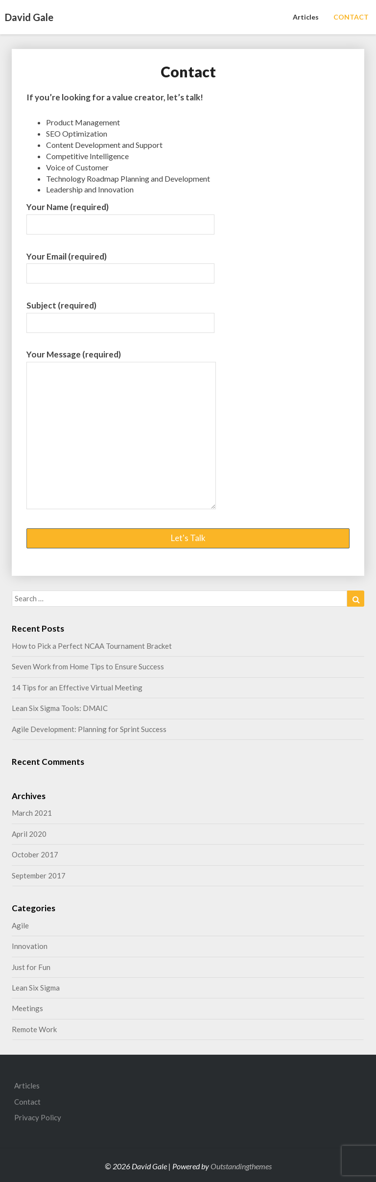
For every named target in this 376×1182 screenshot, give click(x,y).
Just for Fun (31, 967)
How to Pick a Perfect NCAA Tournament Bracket (92, 645)
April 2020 (29, 833)
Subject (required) (120, 314)
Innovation (29, 946)
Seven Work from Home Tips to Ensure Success (88, 666)
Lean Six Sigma (36, 987)
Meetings (27, 1008)
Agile (20, 925)
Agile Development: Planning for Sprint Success (89, 729)
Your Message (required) (121, 430)
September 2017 (39, 875)
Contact (27, 1101)
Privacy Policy (37, 1117)
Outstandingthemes (241, 1166)
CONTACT (351, 17)
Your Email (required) (120, 265)
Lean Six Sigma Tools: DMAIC (60, 708)
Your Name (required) (120, 215)
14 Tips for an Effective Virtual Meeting (77, 687)
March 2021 (32, 812)
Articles (306, 17)
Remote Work (34, 1029)
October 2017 (35, 854)
